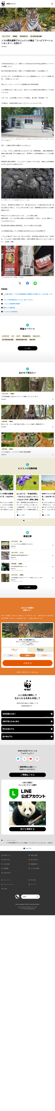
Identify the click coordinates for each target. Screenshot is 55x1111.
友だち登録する (27, 829)
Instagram (37, 759)
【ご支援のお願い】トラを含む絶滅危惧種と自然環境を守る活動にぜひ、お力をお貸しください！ (27, 295)
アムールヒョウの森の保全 (10, 311)
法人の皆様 (7, 864)
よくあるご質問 (35, 868)
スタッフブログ (6, 36)
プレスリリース (7, 880)
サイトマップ (34, 884)
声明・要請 (33, 880)
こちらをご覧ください (30, 908)
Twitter (20, 283)
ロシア (18, 336)
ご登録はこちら (27, 775)
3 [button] (28, 520)
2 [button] (26, 520)
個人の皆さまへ (35, 859)
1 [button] (23, 520)
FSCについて (36, 336)
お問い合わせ (7, 872)
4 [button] (31, 520)
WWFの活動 (34, 855)
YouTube (31, 759)
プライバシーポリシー (9, 884)
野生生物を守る (24, 36)
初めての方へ (7, 859)
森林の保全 (32, 339)
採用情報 (6, 868)
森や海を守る (28, 737)
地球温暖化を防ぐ (28, 715)
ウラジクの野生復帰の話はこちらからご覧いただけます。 (18, 299)
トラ (13, 336)
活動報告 (15, 36)
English (5, 888)
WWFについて (7, 855)
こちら (36, 672)
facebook (27, 283)
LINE (35, 283)
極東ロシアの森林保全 (9, 307)
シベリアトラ (5, 336)
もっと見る (27, 348)
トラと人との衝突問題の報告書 (11, 303)
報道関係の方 (34, 864)
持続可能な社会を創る (28, 722)
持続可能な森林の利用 (21, 339)
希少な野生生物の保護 (36, 36)
